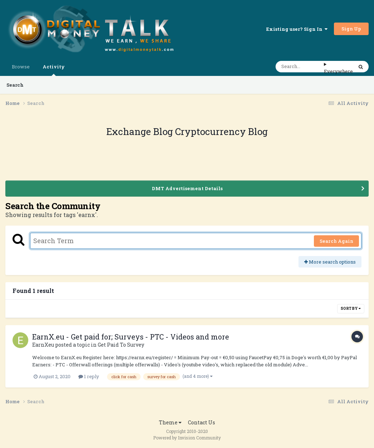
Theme (170, 422)
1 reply (88, 376)
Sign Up (351, 28)
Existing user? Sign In (296, 29)
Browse (21, 66)
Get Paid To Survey (121, 344)
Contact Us (201, 422)
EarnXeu (43, 344)
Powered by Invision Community (187, 437)
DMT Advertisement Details (187, 188)
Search (15, 85)
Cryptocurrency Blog (221, 131)
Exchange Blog (140, 131)
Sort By (351, 308)
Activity (54, 69)
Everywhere (338, 71)
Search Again (336, 241)
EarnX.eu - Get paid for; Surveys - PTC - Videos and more (130, 336)
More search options (330, 262)
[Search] (300, 66)
